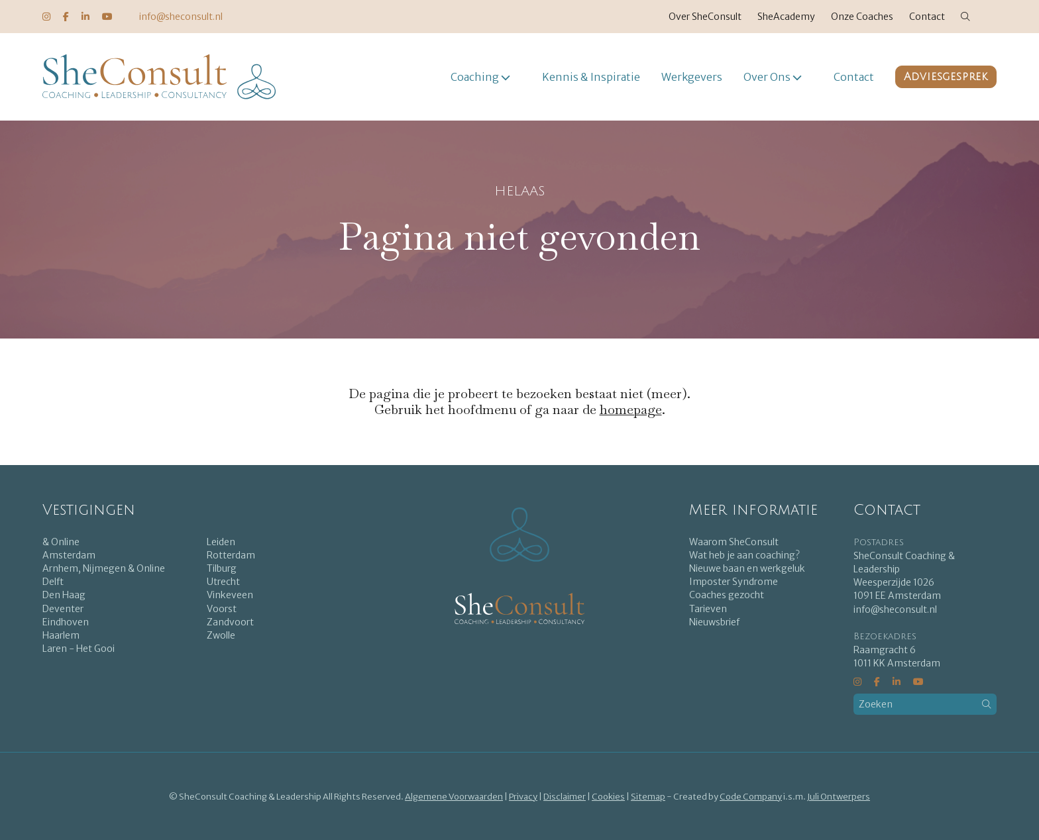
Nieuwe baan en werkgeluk (747, 568)
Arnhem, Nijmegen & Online (103, 568)
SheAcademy (786, 17)
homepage (631, 409)
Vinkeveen (230, 595)
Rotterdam (231, 555)
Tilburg (222, 568)
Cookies (608, 796)
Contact (927, 17)
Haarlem (61, 635)
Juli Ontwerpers (838, 796)
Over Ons (767, 76)
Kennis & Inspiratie (591, 76)
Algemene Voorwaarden (454, 796)
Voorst (222, 609)
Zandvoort (230, 622)
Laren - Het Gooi (78, 649)
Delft (53, 582)
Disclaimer (564, 796)
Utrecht (223, 582)
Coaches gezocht (726, 595)
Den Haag (63, 595)
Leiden (221, 542)
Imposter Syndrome (733, 582)
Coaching (475, 76)
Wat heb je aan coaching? (744, 555)
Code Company (751, 796)
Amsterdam (68, 555)
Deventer (62, 609)
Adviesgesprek (946, 77)
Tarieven (708, 609)
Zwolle (221, 635)
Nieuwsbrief (714, 622)
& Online (61, 542)
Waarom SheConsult (734, 542)
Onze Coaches (862, 17)
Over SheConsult (705, 17)
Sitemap (648, 796)
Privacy (523, 796)
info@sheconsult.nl (181, 17)
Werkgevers (691, 76)
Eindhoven (65, 622)
